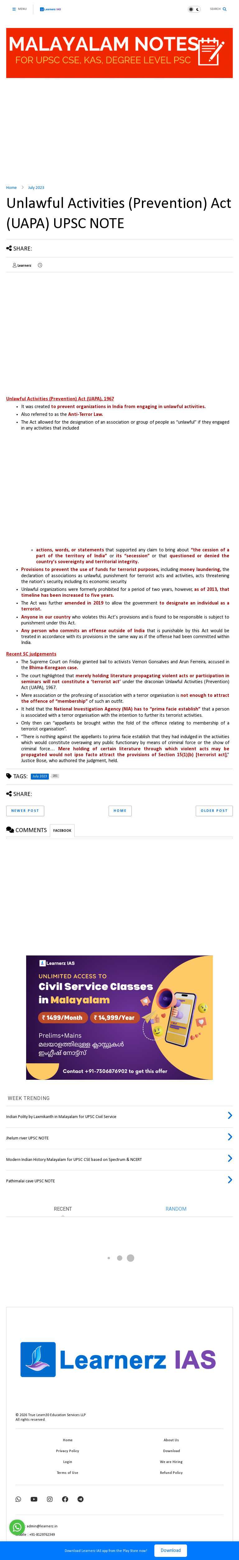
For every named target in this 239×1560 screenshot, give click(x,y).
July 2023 (36, 188)
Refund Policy (171, 1473)
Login (67, 1462)
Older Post (214, 811)
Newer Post (25, 811)
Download (171, 1550)
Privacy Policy (67, 1451)
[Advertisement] (119, 132)
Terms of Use (67, 1473)
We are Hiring (171, 1462)
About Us (171, 1440)
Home (11, 188)
